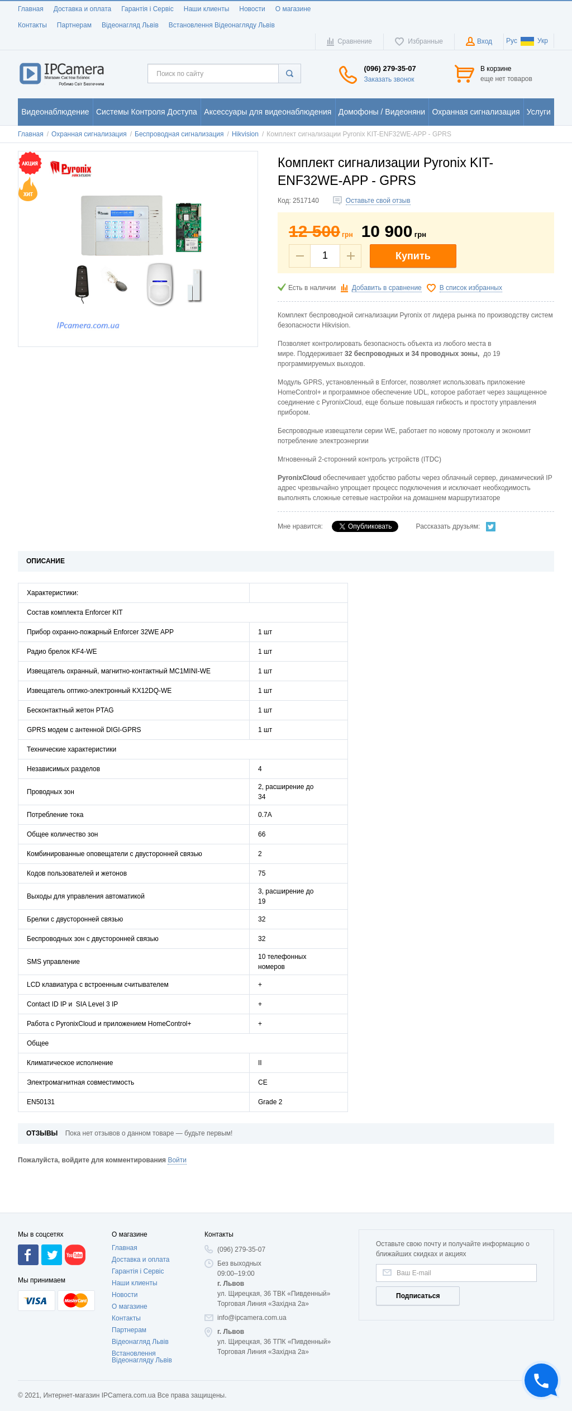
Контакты (32, 25)
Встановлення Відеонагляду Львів (222, 25)
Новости (252, 9)
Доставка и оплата (83, 9)
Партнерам (74, 25)
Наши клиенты (207, 9)
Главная (31, 9)
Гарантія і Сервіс (147, 9)
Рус (511, 41)
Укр (534, 41)
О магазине (293, 9)
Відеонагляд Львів (130, 25)
